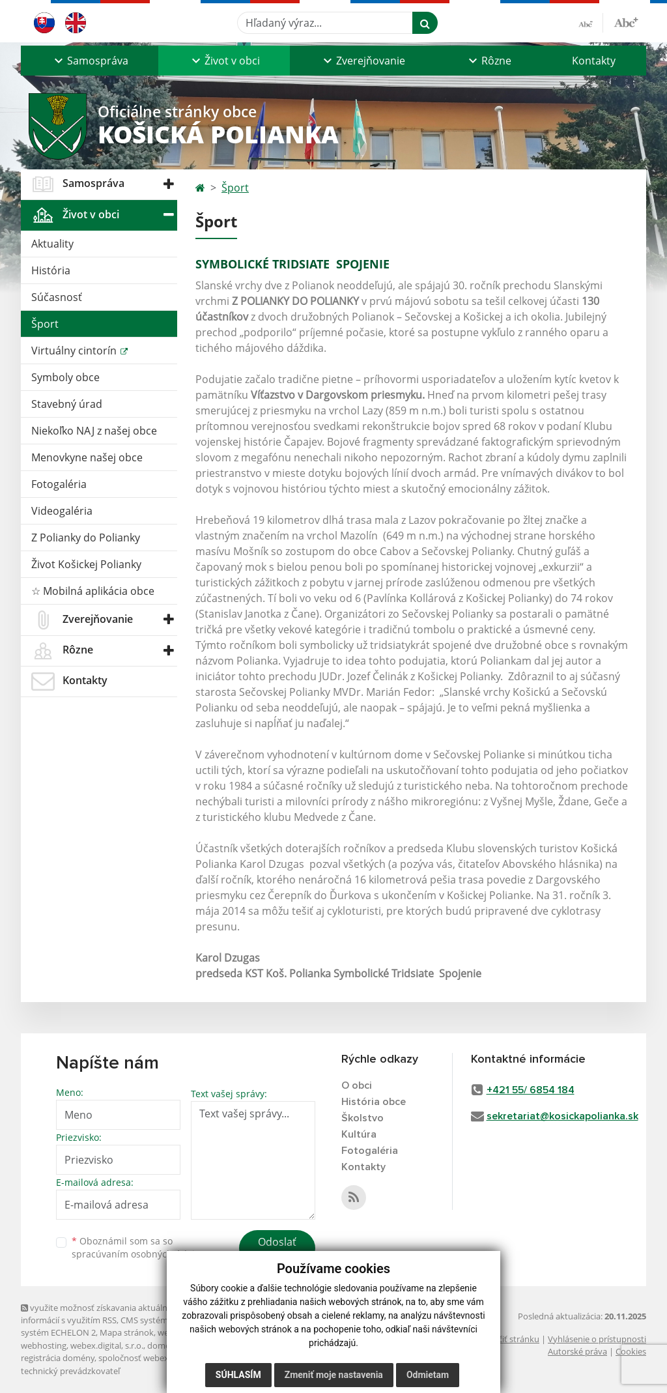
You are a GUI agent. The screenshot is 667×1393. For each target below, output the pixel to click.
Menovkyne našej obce (87, 457)
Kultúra (358, 1134)
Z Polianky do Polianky (85, 537)
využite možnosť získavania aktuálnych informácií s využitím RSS (101, 1314)
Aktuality (52, 244)
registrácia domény (57, 1358)
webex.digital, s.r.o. (106, 1345)
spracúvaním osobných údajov (138, 1254)
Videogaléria (61, 511)
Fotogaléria (59, 484)
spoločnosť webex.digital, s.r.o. (157, 1358)
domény (163, 1345)
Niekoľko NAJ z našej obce (94, 431)
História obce (373, 1102)
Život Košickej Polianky (86, 564)
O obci (356, 1085)
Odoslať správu (277, 1250)
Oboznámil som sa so (138, 1248)
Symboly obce (65, 377)
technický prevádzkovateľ (70, 1371)
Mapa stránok (127, 1332)
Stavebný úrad (66, 404)
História (50, 270)
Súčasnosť (56, 297)
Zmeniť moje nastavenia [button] (334, 1375)
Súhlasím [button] (238, 1375)
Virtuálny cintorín (75, 350)
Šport (45, 324)
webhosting (43, 1345)
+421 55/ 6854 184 (531, 1090)
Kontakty (594, 60)
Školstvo (362, 1118)
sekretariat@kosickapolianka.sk (562, 1116)
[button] (89, 61)
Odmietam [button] (427, 1375)
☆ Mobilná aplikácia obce (92, 591)
